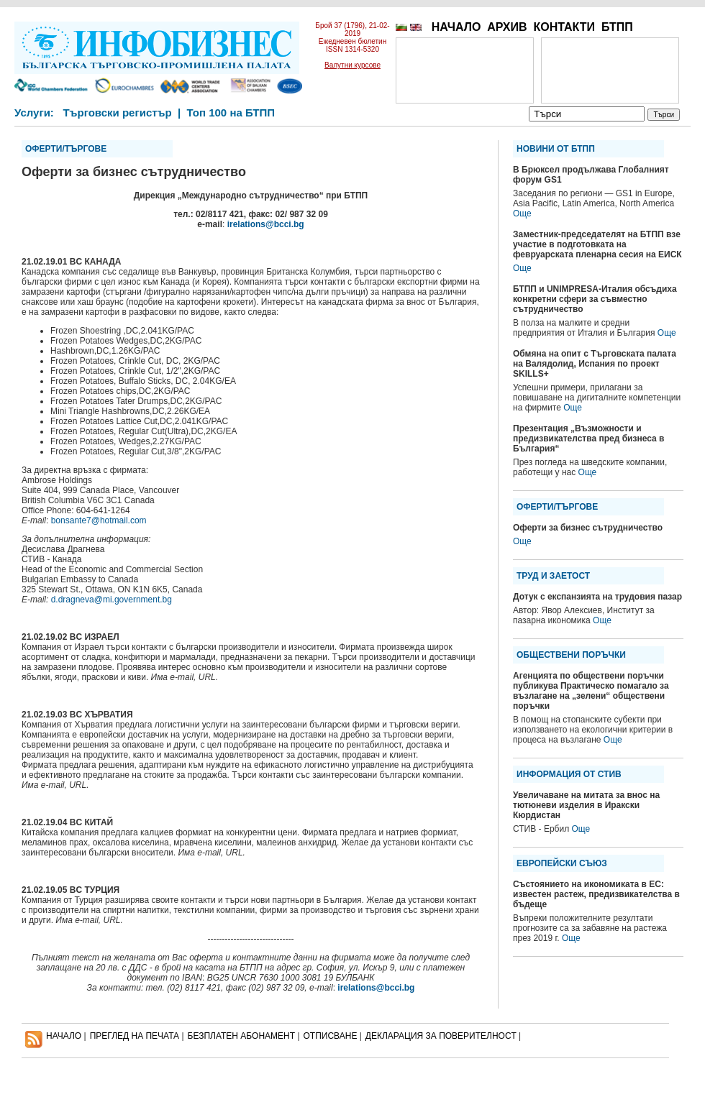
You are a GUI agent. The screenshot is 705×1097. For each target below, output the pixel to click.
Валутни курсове (352, 65)
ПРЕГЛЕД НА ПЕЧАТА (134, 1036)
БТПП (617, 27)
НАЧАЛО (456, 27)
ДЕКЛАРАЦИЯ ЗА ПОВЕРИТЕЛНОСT (441, 1036)
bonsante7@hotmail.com (99, 520)
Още (522, 213)
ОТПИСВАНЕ (331, 1036)
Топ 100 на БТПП (231, 112)
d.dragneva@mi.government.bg (111, 600)
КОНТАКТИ (564, 27)
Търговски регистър (117, 112)
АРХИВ (507, 27)
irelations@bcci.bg (265, 224)
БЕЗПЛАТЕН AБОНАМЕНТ (242, 1036)
